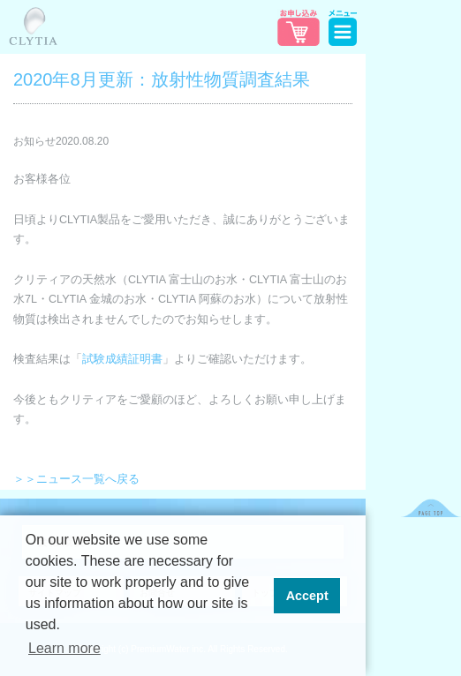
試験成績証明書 (122, 359)
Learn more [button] (64, 648)
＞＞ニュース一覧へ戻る (76, 479)
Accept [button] (307, 596)
